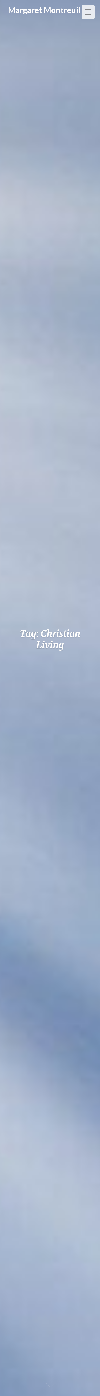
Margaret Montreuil (44, 9)
